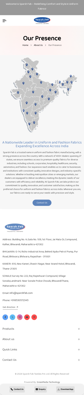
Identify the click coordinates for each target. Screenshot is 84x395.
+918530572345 (19, 300)
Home (25, 45)
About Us (38, 45)
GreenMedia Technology (48, 382)
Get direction (10, 307)
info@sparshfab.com (21, 293)
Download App (65, 389)
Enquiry (41, 389)
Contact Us (42, 204)
